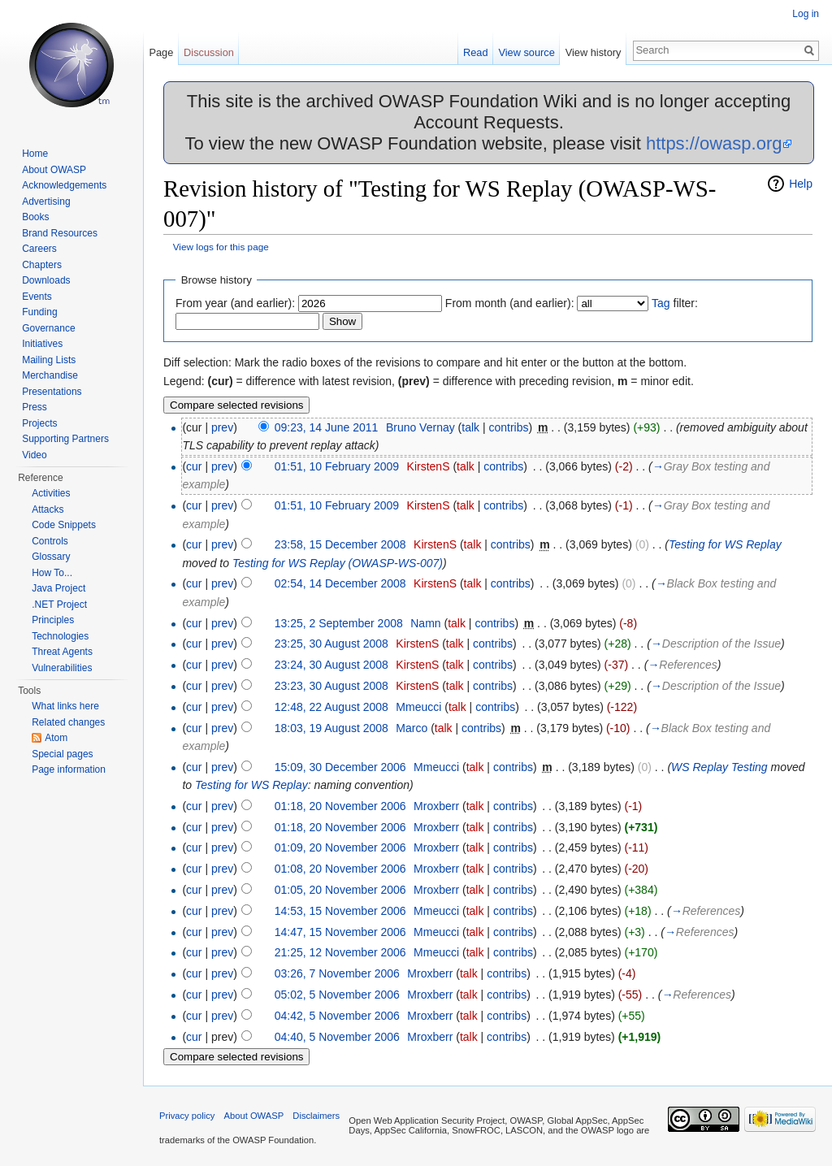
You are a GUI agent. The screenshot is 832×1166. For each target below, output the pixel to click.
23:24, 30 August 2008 (331, 664)
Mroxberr (436, 806)
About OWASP (54, 170)
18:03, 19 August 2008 (331, 728)
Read (475, 52)
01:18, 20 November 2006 (340, 806)
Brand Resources (60, 233)
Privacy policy (186, 1115)
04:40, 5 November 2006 (337, 1036)
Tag (661, 303)
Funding (39, 312)
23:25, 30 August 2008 (331, 643)
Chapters (42, 265)
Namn (425, 623)
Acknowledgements (64, 185)
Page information (69, 769)
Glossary (51, 556)
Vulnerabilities (62, 668)
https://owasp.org (714, 143)
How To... (52, 573)
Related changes (68, 722)
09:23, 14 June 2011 (327, 427)
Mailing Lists (49, 360)
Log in (805, 14)
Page (161, 52)
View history (594, 52)
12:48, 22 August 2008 (331, 706)
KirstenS (428, 466)
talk (470, 427)
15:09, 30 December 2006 (340, 767)
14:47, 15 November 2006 (340, 931)
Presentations (51, 391)
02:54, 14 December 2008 (340, 583)
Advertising (46, 201)
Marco (411, 728)
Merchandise (50, 375)
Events (37, 296)
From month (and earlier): (509, 303)
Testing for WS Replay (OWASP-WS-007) (337, 563)
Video (34, 455)
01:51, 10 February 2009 (337, 466)
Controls (50, 541)
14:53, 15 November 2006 (340, 910)
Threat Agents (62, 651)
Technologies (60, 636)
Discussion (209, 52)
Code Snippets (64, 525)
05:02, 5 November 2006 (337, 994)
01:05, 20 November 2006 (340, 889)
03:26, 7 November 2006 (337, 973)
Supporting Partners (65, 438)
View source (526, 52)
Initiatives (42, 343)
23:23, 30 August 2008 (331, 685)
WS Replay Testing (719, 767)
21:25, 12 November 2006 (340, 952)
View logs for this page (221, 246)
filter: (675, 303)
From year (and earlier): (235, 303)
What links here (65, 706)
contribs (509, 427)
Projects (39, 423)
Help (800, 183)
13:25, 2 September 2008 (339, 623)
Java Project (58, 588)
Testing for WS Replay (725, 544)
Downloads (46, 280)
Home (35, 153)
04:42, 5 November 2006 (337, 1015)
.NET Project (59, 604)
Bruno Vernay (420, 427)
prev (222, 427)
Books (35, 217)
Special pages (62, 754)
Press (34, 407)
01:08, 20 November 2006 (340, 868)
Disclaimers (316, 1115)
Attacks (47, 509)
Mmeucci (418, 706)
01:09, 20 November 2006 (340, 847)
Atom (56, 737)
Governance (48, 328)
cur (194, 466)
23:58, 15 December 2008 (340, 544)
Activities (51, 493)
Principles (53, 620)
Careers (39, 248)
